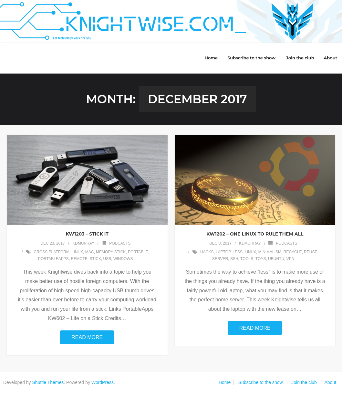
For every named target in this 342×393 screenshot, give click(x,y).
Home (225, 382)
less (238, 252)
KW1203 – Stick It (87, 234)
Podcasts (119, 243)
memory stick (111, 252)
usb (107, 259)
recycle (293, 252)
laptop (223, 252)
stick (95, 259)
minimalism (269, 252)
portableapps (53, 259)
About (330, 382)
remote (79, 259)
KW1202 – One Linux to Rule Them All (254, 234)
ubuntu (276, 259)
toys (260, 259)
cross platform (51, 252)
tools (246, 259)
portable (138, 252)
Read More (87, 337)
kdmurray (83, 243)
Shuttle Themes (48, 382)
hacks (206, 252)
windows (123, 259)
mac (89, 252)
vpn (290, 259)
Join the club (304, 382)
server (220, 259)
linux (77, 252)
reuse (310, 252)
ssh (234, 259)
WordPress (102, 382)
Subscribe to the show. (261, 382)
